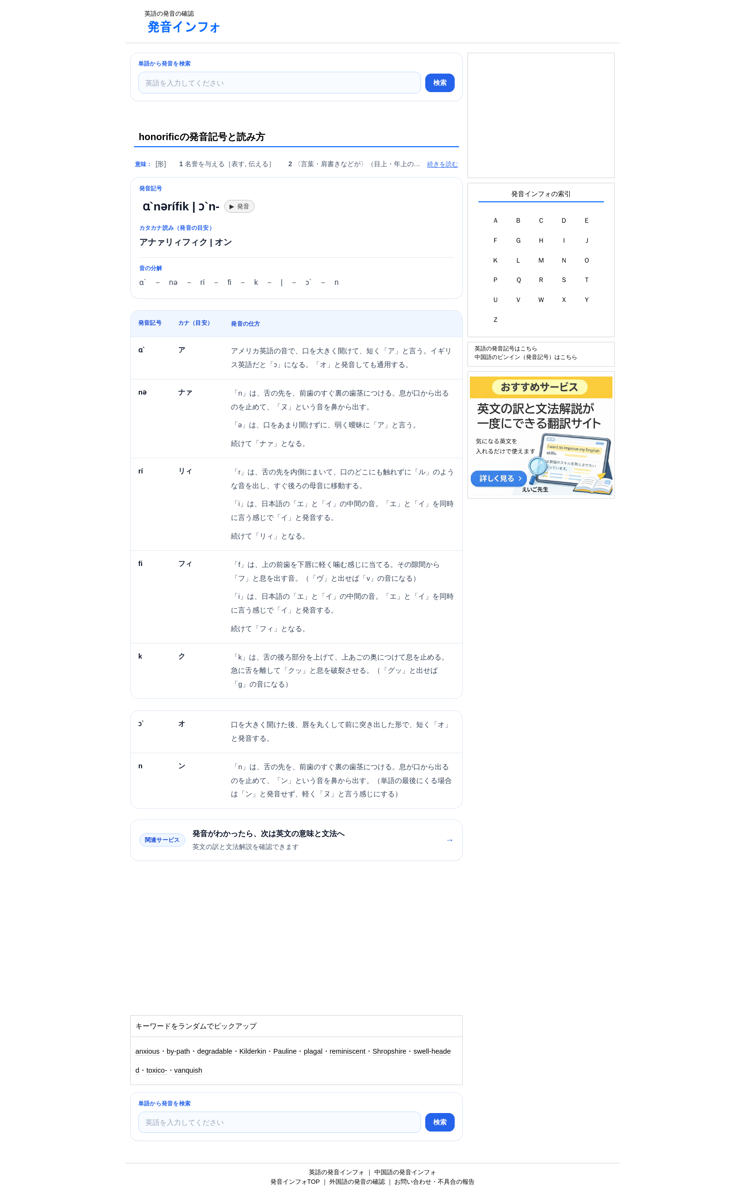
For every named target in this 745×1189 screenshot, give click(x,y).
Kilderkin (253, 1051)
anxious (147, 1051)
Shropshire (389, 1051)
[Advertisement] (403, 21)
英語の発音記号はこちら (506, 348)
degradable (214, 1051)
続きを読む (442, 164)
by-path (178, 1051)
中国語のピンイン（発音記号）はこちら (526, 357)
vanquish (188, 1070)
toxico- (156, 1070)
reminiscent (347, 1051)
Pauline (284, 1051)
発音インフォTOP (295, 1181)
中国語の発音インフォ (405, 1172)
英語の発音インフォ (336, 1172)
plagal (313, 1051)
